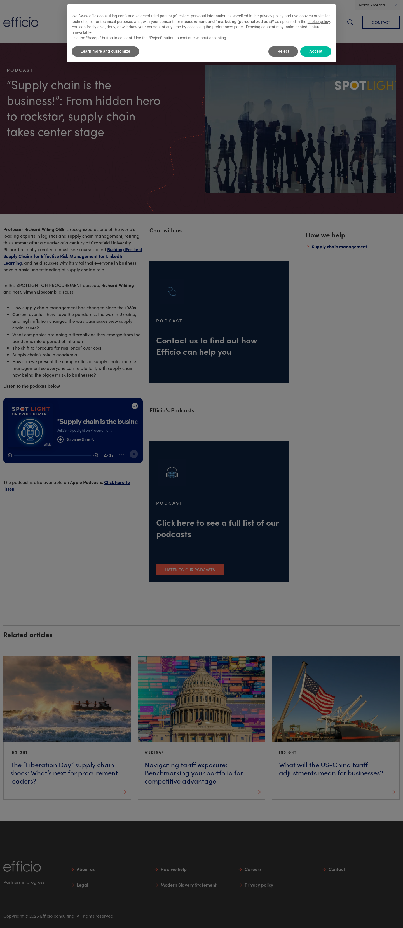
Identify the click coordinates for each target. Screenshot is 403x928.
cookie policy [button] (319, 21)
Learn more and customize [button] (105, 51)
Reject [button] (283, 51)
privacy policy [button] (271, 16)
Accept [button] (315, 51)
